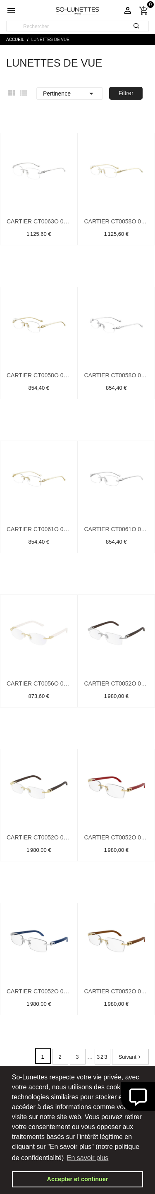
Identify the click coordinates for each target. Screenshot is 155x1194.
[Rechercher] (77, 26)
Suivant (130, 1057)
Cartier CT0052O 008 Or (116, 991)
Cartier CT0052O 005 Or (39, 837)
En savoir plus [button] (88, 1157)
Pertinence (69, 93)
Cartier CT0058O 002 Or (39, 375)
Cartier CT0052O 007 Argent (39, 991)
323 (102, 1057)
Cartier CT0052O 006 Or (116, 837)
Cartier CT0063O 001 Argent (39, 221)
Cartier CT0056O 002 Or (39, 683)
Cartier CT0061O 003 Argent (116, 529)
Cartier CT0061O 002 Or (39, 529)
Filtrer (126, 93)
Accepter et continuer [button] (77, 1179)
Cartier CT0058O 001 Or (116, 221)
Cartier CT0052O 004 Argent (116, 683)
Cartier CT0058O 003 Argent (116, 375)
